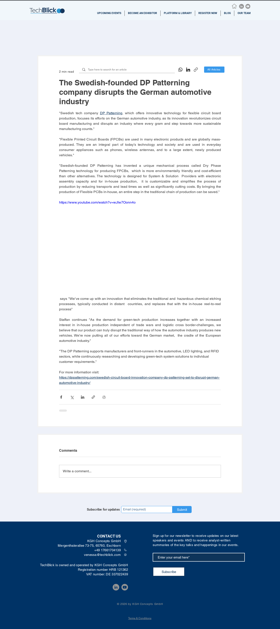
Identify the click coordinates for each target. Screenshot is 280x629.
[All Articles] (214, 69)
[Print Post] (104, 397)
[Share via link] (93, 397)
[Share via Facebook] (61, 397)
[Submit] (182, 509)
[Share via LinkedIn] (82, 397)
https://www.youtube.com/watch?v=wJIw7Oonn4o (97, 202)
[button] (109, 13)
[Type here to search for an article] (127, 69)
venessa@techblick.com (102, 555)
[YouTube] (247, 6)
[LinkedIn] (241, 6)
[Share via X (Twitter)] (72, 397)
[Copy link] (196, 70)
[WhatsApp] (180, 70)
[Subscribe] (169, 571)
